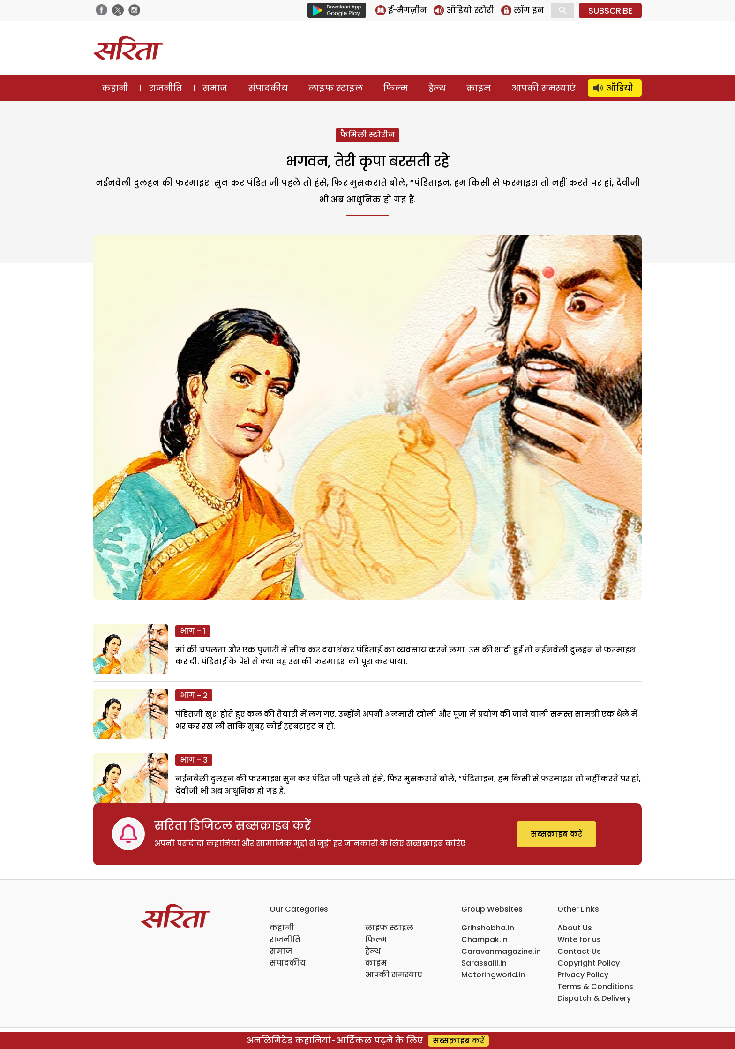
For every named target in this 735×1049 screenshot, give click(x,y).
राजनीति (165, 88)
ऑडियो (620, 88)
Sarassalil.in (484, 963)
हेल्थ (437, 88)
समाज (214, 88)
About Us (574, 927)
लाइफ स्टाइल (335, 88)
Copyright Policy (588, 963)
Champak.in (484, 939)
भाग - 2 (194, 695)
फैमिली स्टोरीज (367, 134)
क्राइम (478, 88)
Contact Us (579, 951)
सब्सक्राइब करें (556, 834)
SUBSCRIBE (610, 10)
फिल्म (395, 88)
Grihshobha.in (487, 927)
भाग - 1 (192, 631)
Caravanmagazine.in (501, 951)
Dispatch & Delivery (594, 998)
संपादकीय (268, 88)
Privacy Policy (582, 974)
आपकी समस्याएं (543, 88)
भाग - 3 (194, 760)
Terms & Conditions (595, 986)
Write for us (579, 939)
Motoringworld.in (493, 974)
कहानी (115, 88)
